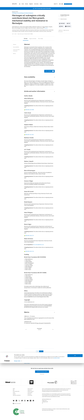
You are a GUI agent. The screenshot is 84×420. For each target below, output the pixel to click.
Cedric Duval (22, 26)
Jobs (13, 390)
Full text (25, 38)
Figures (32, 38)
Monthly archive (31, 391)
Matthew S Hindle (36, 26)
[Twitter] (19, 401)
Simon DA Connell (32, 28)
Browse (26, 4)
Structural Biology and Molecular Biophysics (25, 13)
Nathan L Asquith (48, 26)
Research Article (15, 11)
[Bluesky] (13, 401)
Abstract (14, 44)
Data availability (16, 47)
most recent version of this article (44, 8)
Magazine (31, 4)
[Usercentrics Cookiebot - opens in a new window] (7, 418)
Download (62, 23)
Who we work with (16, 391)
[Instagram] (25, 401)
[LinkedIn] (16, 401)
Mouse (28, 363)
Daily (37, 351)
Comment (69, 27)
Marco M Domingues (16, 28)
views (61, 30)
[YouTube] (27, 401)
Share (62, 26)
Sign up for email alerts (42, 371)
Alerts (60, 4)
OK (75, 412)
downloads (66, 30)
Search (55, 4)
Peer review (40, 38)
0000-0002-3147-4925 (29, 134)
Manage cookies (17, 417)
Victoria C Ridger (24, 28)
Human (25, 363)
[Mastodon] (22, 401)
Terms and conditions (17, 395)
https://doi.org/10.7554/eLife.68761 (24, 34)
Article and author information (16, 50)
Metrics (14, 53)
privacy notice (57, 414)
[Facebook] (33, 401)
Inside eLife (30, 390)
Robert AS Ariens (40, 28)
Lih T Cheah (42, 26)
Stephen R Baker (28, 26)
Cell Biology (14, 13)
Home (23, 4)
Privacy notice (42, 374)
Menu (19, 4)
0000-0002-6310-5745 (29, 251)
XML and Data (30, 395)
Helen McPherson (15, 26)
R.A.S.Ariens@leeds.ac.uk (38, 244)
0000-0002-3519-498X (29, 109)
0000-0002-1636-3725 (29, 235)
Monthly (41, 351)
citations (61, 31)
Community (36, 4)
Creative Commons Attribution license (62, 408)
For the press (30, 392)
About (41, 4)
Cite (69, 23)
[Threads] (30, 401)
